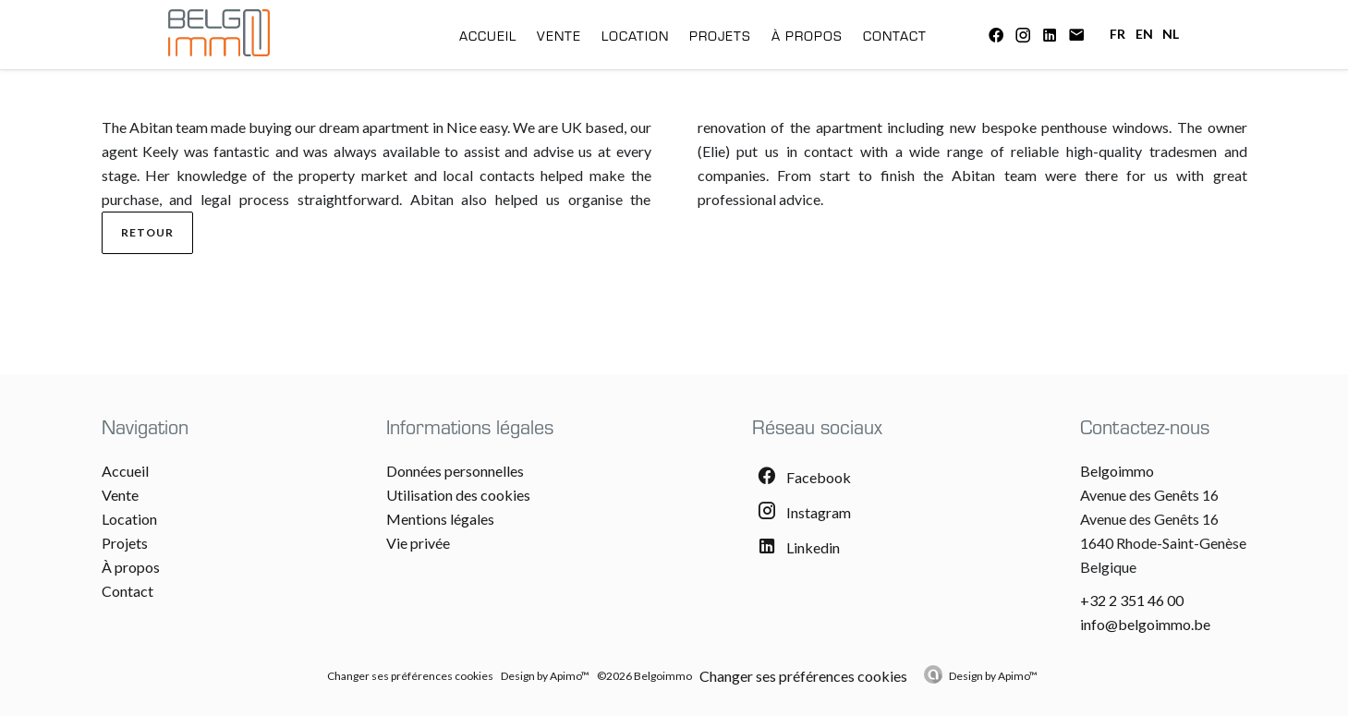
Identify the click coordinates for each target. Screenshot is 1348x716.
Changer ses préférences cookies (410, 676)
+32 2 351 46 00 (1132, 600)
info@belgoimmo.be (1145, 624)
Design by (993, 676)
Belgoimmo (1117, 470)
